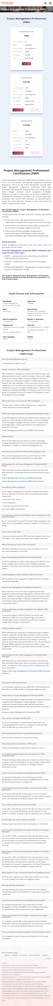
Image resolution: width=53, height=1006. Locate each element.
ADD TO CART (18, 110)
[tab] (26, 359)
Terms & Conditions (34, 955)
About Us (7, 955)
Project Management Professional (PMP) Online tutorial (23, 481)
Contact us (45, 955)
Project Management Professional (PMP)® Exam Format (23, 430)
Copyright (15, 955)
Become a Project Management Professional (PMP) (21, 712)
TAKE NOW (26, 64)
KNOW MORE (35, 110)
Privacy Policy (23, 955)
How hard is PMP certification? (13, 509)
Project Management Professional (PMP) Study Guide (22, 478)
